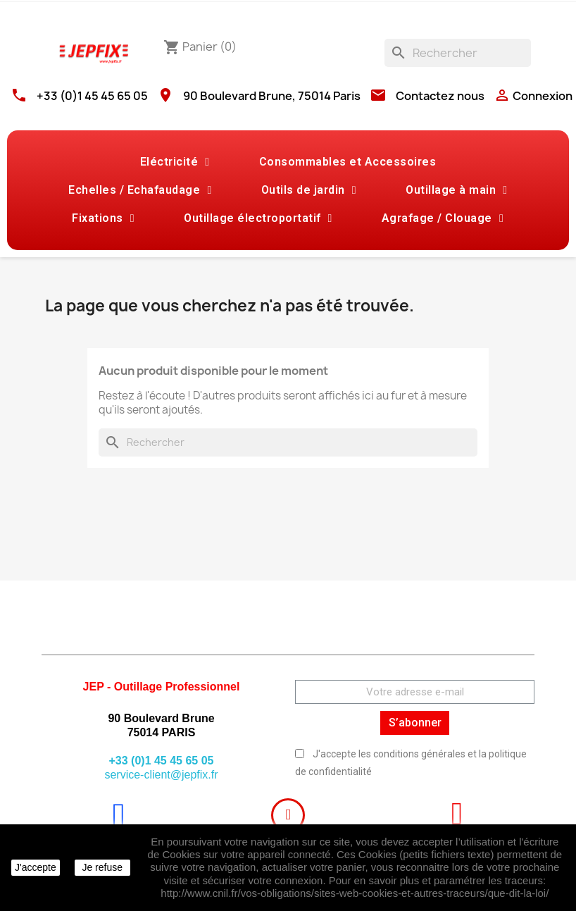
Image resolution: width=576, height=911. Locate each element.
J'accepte (35, 867)
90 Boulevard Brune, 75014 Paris (272, 96)
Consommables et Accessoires (348, 161)
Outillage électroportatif (258, 218)
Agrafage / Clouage (442, 218)
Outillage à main (456, 190)
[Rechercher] (457, 53)
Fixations (103, 218)
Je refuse (102, 867)
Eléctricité (175, 162)
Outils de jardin (308, 190)
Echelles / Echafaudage (139, 190)
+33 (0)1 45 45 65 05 (92, 96)
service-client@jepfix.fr (161, 775)
